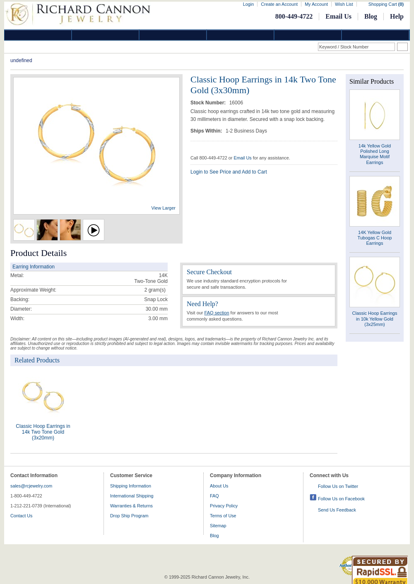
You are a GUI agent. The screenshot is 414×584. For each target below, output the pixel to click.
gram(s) (155, 290)
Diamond (38, 35)
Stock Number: (208, 103)
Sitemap (218, 525)
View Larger (164, 207)
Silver (173, 35)
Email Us (338, 16)
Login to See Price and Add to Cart (228, 172)
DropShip (375, 35)
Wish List (344, 4)
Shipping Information (130, 485)
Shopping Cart (386, 4)
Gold (105, 35)
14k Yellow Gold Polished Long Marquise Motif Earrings (375, 154)
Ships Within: (207, 131)
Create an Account (279, 4)
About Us (219, 485)
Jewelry (240, 35)
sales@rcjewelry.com (31, 485)
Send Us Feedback (337, 509)
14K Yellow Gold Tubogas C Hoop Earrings (375, 238)
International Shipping (131, 495)
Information (308, 35)
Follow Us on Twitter (338, 486)
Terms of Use (223, 515)
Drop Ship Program (129, 515)
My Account (316, 4)
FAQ (214, 495)
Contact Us (21, 515)
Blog (370, 16)
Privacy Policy (224, 505)
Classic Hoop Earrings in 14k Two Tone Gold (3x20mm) (43, 432)
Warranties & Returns (131, 505)
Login (248, 4)
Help (397, 16)
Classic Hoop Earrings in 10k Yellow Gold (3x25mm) (374, 318)
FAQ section (217, 312)
